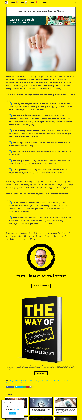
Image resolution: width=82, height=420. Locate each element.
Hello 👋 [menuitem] (14, 2)
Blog (11, 381)
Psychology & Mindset (61, 381)
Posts (51, 381)
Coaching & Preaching (20, 381)
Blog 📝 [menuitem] (23, 2)
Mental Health (44, 381)
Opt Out (16, 409)
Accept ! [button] (13, 413)
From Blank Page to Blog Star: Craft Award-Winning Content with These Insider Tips (65, 411)
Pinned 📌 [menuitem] (34, 2)
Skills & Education (24, 383)
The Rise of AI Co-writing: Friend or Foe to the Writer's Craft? (41, 410)
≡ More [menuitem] (44, 2)
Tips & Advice (35, 383)
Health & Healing (33, 381)
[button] (76, 2)
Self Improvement (12, 383)
